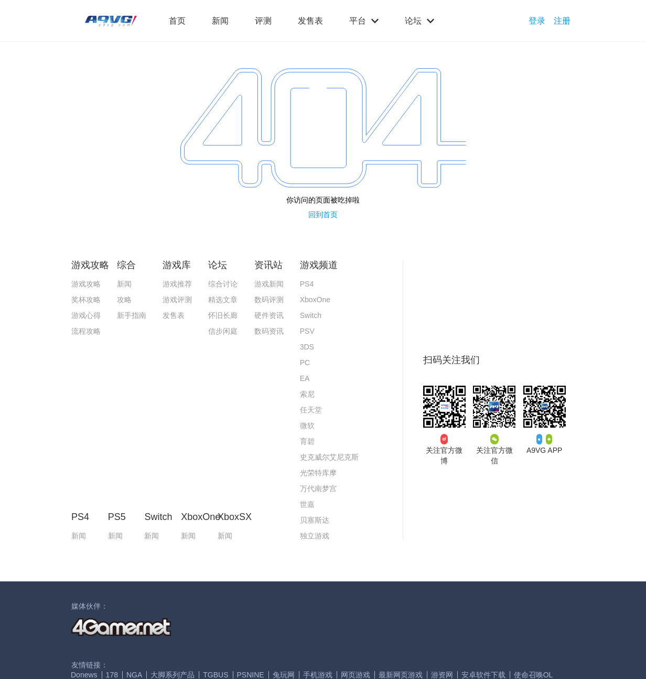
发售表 (310, 21)
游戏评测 (177, 299)
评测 (263, 21)
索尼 (307, 394)
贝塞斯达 (314, 520)
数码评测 (269, 299)
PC (305, 362)
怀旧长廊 (223, 315)
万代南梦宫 (318, 488)
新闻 (220, 21)
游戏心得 (86, 315)
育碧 (307, 441)
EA (305, 378)
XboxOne (315, 299)
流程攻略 (86, 331)
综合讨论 (223, 284)
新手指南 (131, 315)
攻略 (124, 299)
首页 (177, 21)
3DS (307, 347)
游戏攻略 (86, 284)
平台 (364, 21)
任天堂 (311, 410)
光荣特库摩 (318, 473)
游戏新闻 (269, 284)
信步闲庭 (223, 331)
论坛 (419, 21)
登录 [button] (537, 21)
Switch (310, 315)
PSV (307, 331)
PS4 (307, 284)
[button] (110, 21)
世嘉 (307, 504)
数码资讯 (269, 331)
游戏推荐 (177, 284)
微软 (307, 425)
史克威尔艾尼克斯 (329, 457)
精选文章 (223, 299)
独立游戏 (314, 536)
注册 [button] (562, 21)
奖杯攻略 (86, 299)
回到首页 (323, 214)
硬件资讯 (269, 315)
